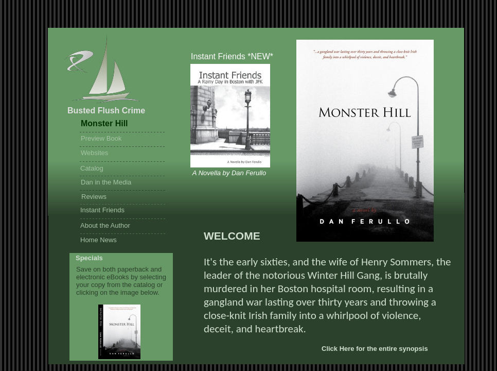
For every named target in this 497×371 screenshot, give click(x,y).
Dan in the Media (106, 182)
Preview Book (101, 138)
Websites (94, 153)
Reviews (93, 196)
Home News (98, 240)
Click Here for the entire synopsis (375, 348)
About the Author (105, 225)
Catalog (91, 168)
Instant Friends (102, 210)
